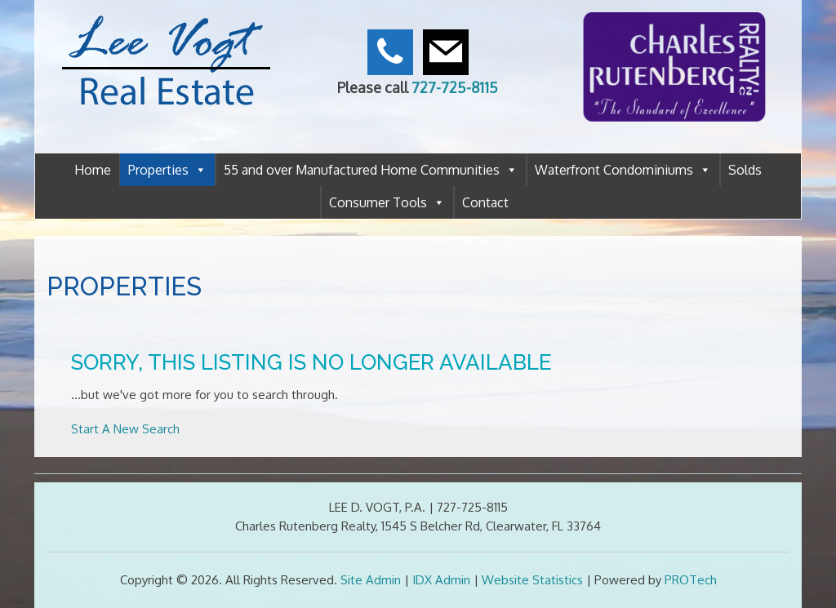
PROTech (691, 580)
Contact (485, 202)
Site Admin (370, 580)
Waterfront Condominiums (623, 170)
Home (92, 170)
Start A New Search (125, 429)
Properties (167, 170)
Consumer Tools (387, 202)
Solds (745, 170)
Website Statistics (532, 580)
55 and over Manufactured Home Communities (371, 170)
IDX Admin (441, 580)
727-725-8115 (454, 87)
